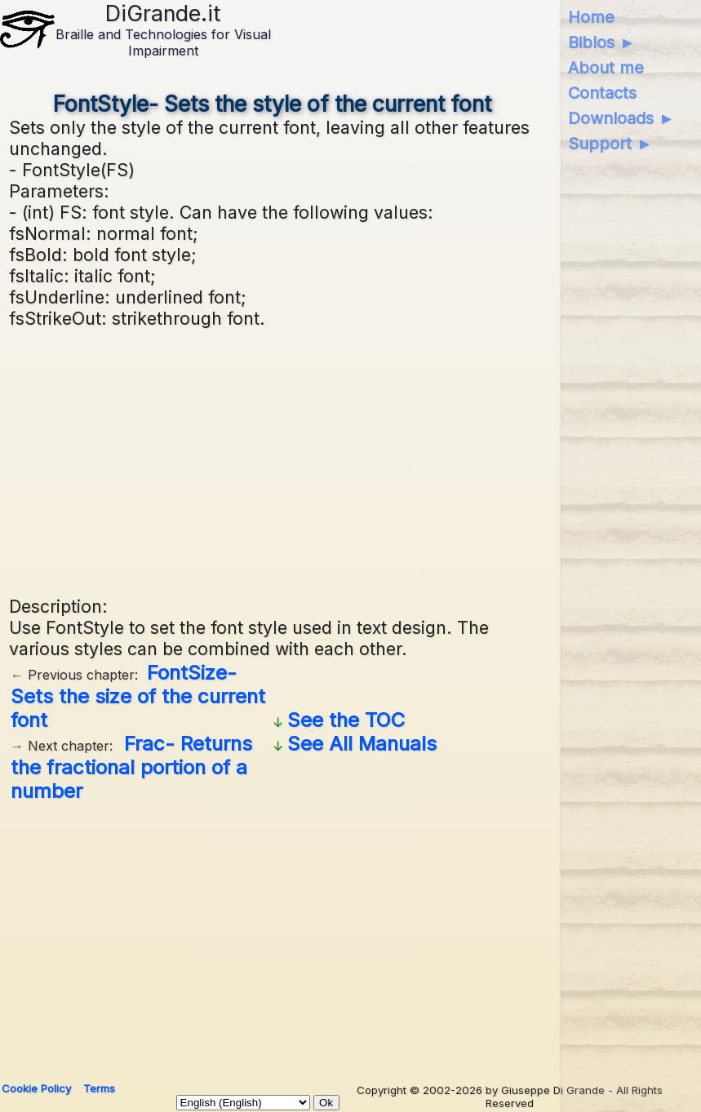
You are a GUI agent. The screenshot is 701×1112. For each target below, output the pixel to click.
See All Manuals (362, 743)
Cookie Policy (36, 1088)
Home (591, 17)
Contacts (602, 93)
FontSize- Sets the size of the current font (138, 696)
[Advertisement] (272, 460)
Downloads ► (621, 118)
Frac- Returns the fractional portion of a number (131, 767)
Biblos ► (602, 42)
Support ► (610, 143)
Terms (99, 1088)
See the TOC (346, 720)
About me (606, 68)
